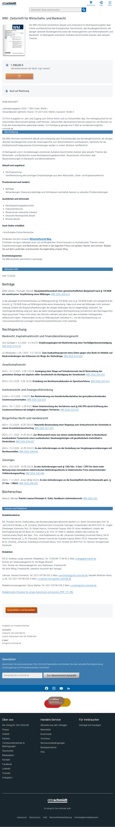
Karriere (6, 738)
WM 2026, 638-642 (28, 451)
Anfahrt (6, 734)
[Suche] (55, 10)
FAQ (43, 752)
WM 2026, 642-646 (35, 473)
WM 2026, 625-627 (69, 409)
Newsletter (46, 729)
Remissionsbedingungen (53, 743)
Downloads (46, 734)
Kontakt (6, 759)
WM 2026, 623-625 (36, 399)
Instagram (7, 777)
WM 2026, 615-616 (11, 346)
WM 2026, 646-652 (28, 483)
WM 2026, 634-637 (25, 441)
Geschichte (7, 750)
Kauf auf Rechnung (19, 91)
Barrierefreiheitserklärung (61, 817)
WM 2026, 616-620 (73, 356)
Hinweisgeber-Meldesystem (86, 817)
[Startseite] (57, 802)
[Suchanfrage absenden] (84, 10)
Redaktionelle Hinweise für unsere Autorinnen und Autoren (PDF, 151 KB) (37, 592)
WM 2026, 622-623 (100, 381)
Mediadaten (8, 755)
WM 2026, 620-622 (95, 374)
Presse (5, 729)
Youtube (6, 773)
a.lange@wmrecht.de (85, 558)
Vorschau (45, 738)
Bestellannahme (48, 747)
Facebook (7, 764)
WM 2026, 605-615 (60, 294)
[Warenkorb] (91, 3)
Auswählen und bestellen (21, 610)
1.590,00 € (30, 66)
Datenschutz (34, 817)
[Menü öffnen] (110, 2)
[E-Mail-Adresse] (22, 675)
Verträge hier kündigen (90, 725)
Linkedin (6, 768)
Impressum (22, 817)
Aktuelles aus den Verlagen (54, 725)
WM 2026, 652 (90, 498)
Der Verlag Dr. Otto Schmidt (15, 725)
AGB (45, 817)
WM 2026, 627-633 (44, 428)
